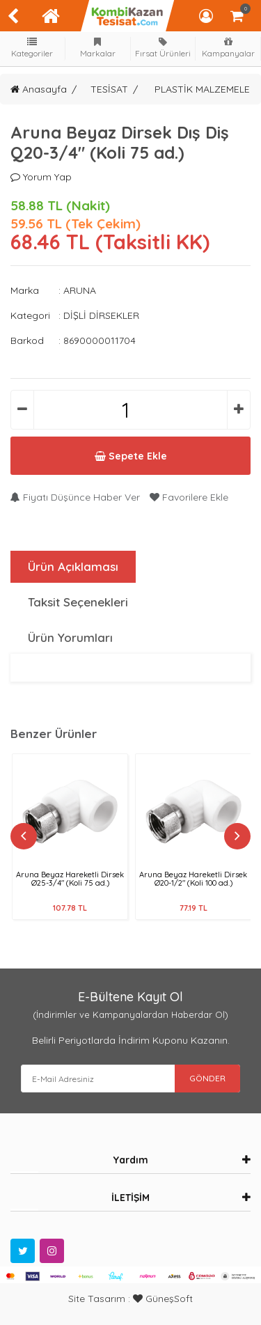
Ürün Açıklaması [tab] (73, 566)
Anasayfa (38, 89)
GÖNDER (207, 1078)
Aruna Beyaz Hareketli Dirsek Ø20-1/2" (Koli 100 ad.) (193, 879)
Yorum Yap (41, 177)
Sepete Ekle (131, 456)
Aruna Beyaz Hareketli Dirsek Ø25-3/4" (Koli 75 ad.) (70, 879)
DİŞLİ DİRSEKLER (101, 315)
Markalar (97, 47)
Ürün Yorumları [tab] (70, 637)
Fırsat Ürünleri (162, 47)
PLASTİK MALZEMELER (205, 89)
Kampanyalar (228, 47)
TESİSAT (109, 89)
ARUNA (79, 290)
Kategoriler (32, 47)
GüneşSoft (163, 1298)
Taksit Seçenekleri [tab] (78, 602)
